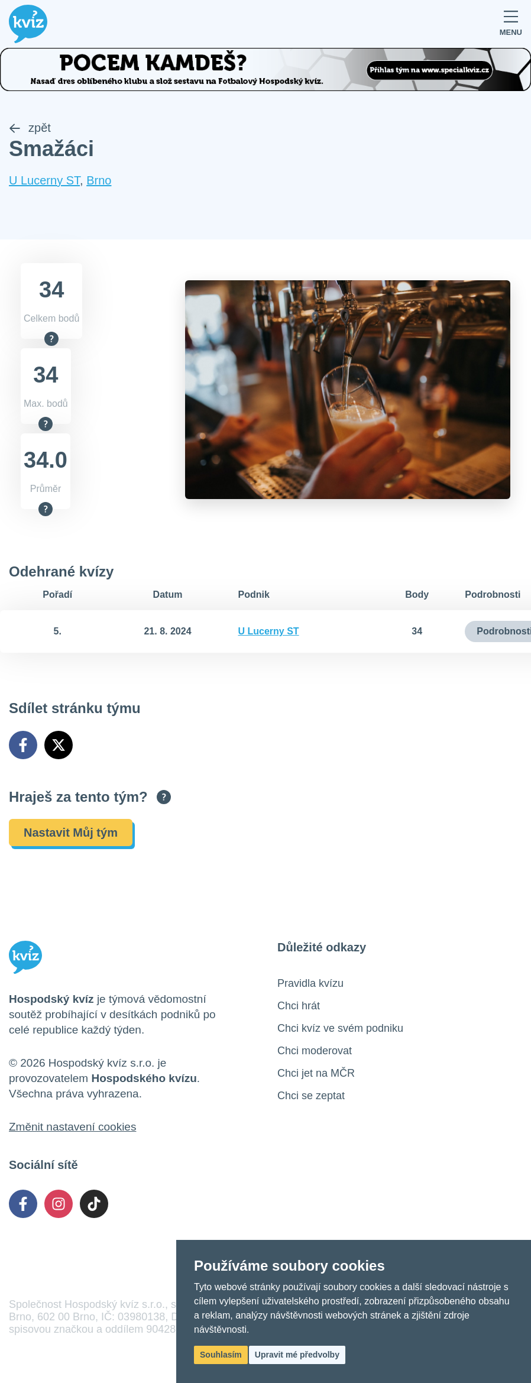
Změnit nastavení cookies (72, 1126)
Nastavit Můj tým (71, 832)
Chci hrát (298, 1006)
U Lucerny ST (44, 180)
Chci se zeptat (311, 1096)
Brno (98, 180)
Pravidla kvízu (310, 983)
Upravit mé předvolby (297, 1354)
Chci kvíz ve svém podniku (340, 1028)
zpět (30, 127)
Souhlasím (221, 1354)
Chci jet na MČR (316, 1073)
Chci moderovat (314, 1051)
